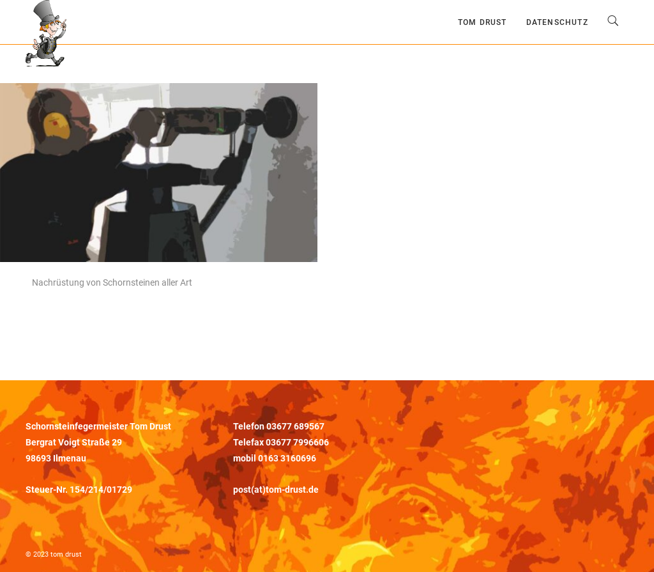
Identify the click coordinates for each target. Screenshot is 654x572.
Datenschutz (557, 22)
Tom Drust (482, 22)
